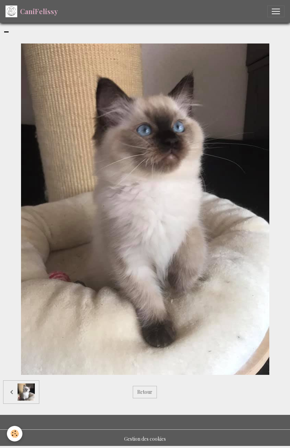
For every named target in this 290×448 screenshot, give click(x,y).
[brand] (32, 11)
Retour (144, 392)
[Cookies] (14, 433)
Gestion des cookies (145, 439)
